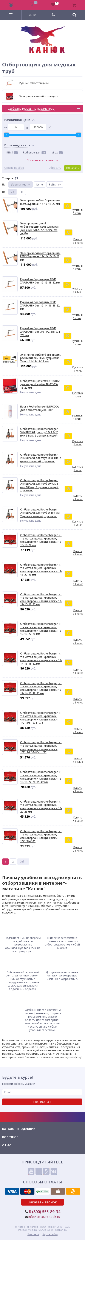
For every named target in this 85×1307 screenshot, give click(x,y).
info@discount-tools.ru (44, 1217)
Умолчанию (18, 184)
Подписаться (42, 1101)
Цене (39, 184)
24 (12, 192)
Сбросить (55, 168)
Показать (72, 168)
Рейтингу (55, 184)
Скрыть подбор (14, 168)
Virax (57, 152)
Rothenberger (34, 152)
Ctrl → (23, 861)
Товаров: (8, 178)
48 (21, 192)
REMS (12, 152)
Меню (32, 14)
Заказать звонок (42, 1202)
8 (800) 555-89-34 (44, 1211)
